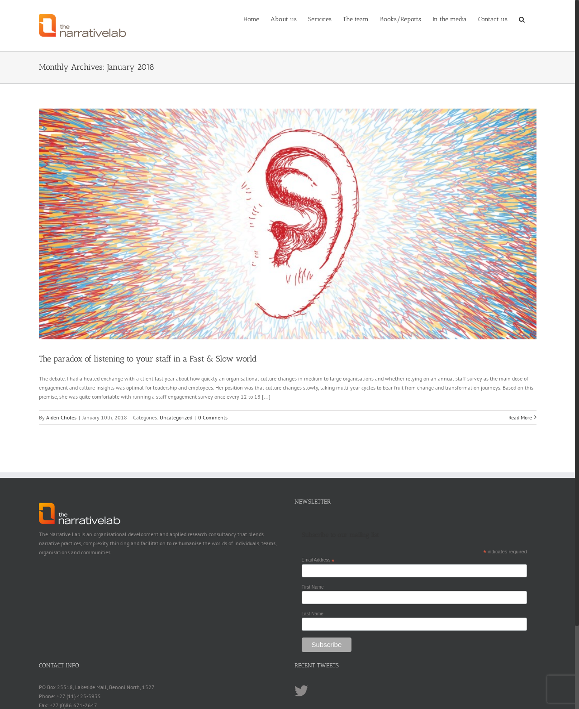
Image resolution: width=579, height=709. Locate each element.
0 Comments (213, 417)
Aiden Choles (61, 417)
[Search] (522, 19)
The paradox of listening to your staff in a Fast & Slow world (147, 359)
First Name (313, 587)
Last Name (312, 613)
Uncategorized (176, 417)
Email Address (318, 560)
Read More (520, 417)
